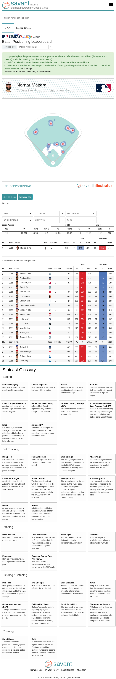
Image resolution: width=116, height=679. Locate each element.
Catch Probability (69, 604)
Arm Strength (37, 583)
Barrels (64, 385)
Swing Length (67, 457)
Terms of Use (36, 670)
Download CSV (25, 197)
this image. (27, 68)
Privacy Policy (52, 670)
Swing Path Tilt (68, 478)
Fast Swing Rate (38, 457)
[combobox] (58, 17)
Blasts (5, 505)
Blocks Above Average (100, 604)
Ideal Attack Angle (10, 478)
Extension (6, 556)
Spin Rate (94, 535)
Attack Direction (38, 478)
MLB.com (81, 670)
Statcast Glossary (19, 369)
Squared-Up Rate (97, 478)
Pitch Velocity (8, 535)
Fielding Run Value (39, 604)
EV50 (4, 425)
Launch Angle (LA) (39, 385)
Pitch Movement (39, 535)
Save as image (9, 197)
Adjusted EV (37, 425)
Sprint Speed (8, 639)
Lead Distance (67, 583)
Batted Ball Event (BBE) (42, 403)
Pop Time (6, 583)
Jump (92, 583)
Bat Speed (7, 457)
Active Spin (66, 535)
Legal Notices (68, 670)
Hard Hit (94, 385)
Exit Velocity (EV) (10, 385)
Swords (34, 505)
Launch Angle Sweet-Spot (14, 403)
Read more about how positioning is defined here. (28, 71)
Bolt (33, 639)
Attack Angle (95, 457)
